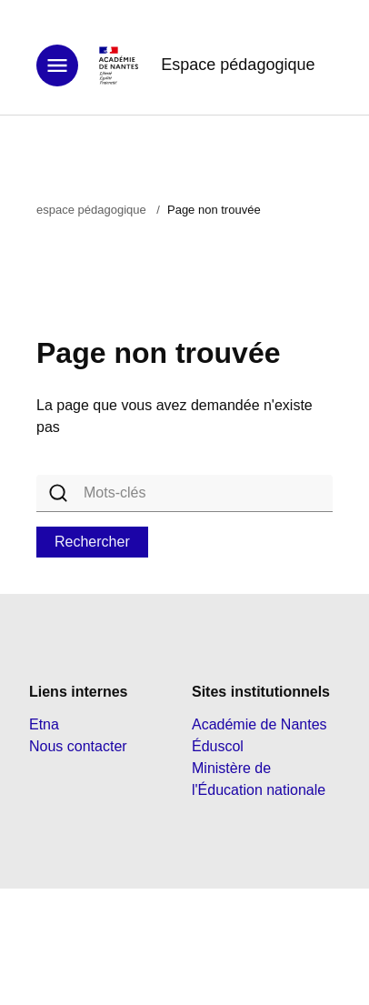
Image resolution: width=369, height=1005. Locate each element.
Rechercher (92, 541)
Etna (44, 724)
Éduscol (218, 746)
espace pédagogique (91, 209)
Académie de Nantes (259, 724)
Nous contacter (78, 746)
